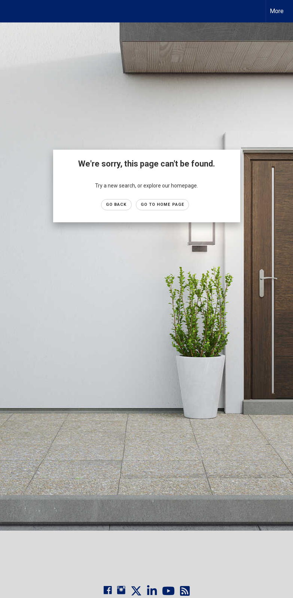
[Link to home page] (9, 11)
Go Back (116, 204)
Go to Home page (162, 204)
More (277, 11)
